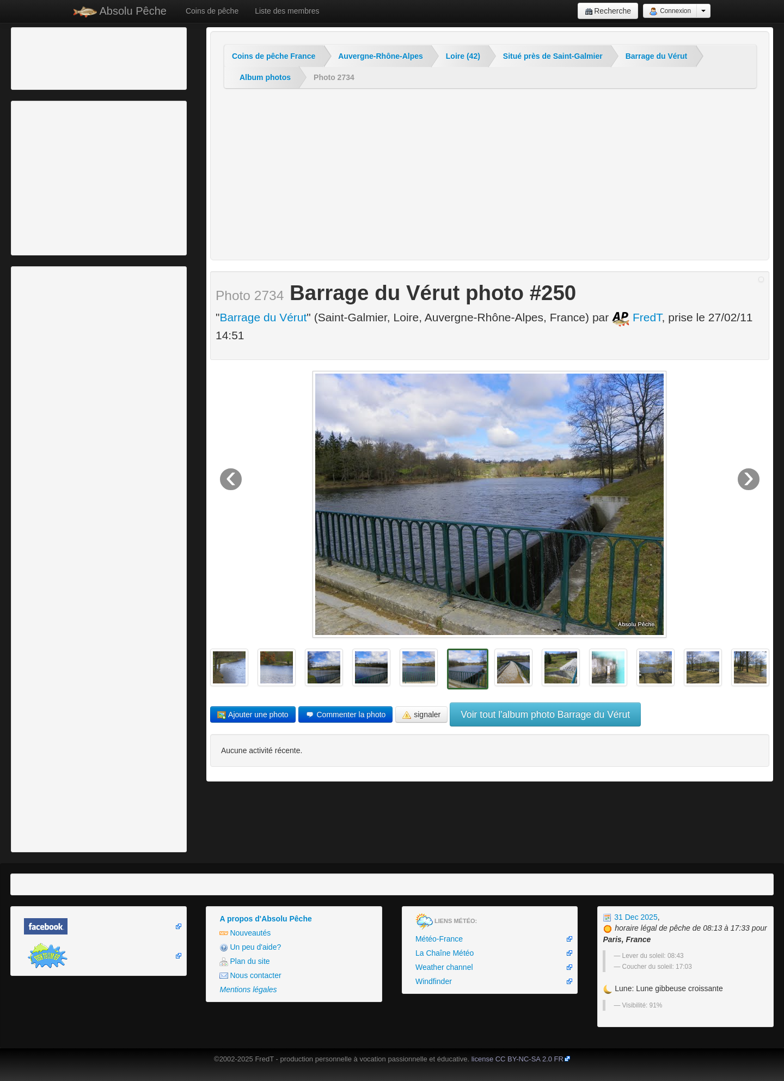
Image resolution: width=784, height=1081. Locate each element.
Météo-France (439, 939)
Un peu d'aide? (250, 947)
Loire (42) (463, 56)
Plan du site (244, 961)
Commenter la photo (345, 714)
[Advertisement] (73, 57)
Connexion (670, 11)
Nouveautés (245, 933)
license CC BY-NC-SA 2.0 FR (517, 1059)
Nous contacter (250, 975)
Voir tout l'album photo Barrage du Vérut (545, 714)
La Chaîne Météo (444, 953)
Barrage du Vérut (657, 56)
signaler (421, 714)
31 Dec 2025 (630, 917)
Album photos (265, 77)
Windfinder (433, 981)
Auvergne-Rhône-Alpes (380, 56)
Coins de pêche (212, 11)
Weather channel (444, 967)
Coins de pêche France (273, 56)
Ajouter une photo (253, 714)
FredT (637, 317)
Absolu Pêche (120, 11)
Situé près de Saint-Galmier (553, 56)
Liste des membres (287, 11)
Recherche (608, 11)
